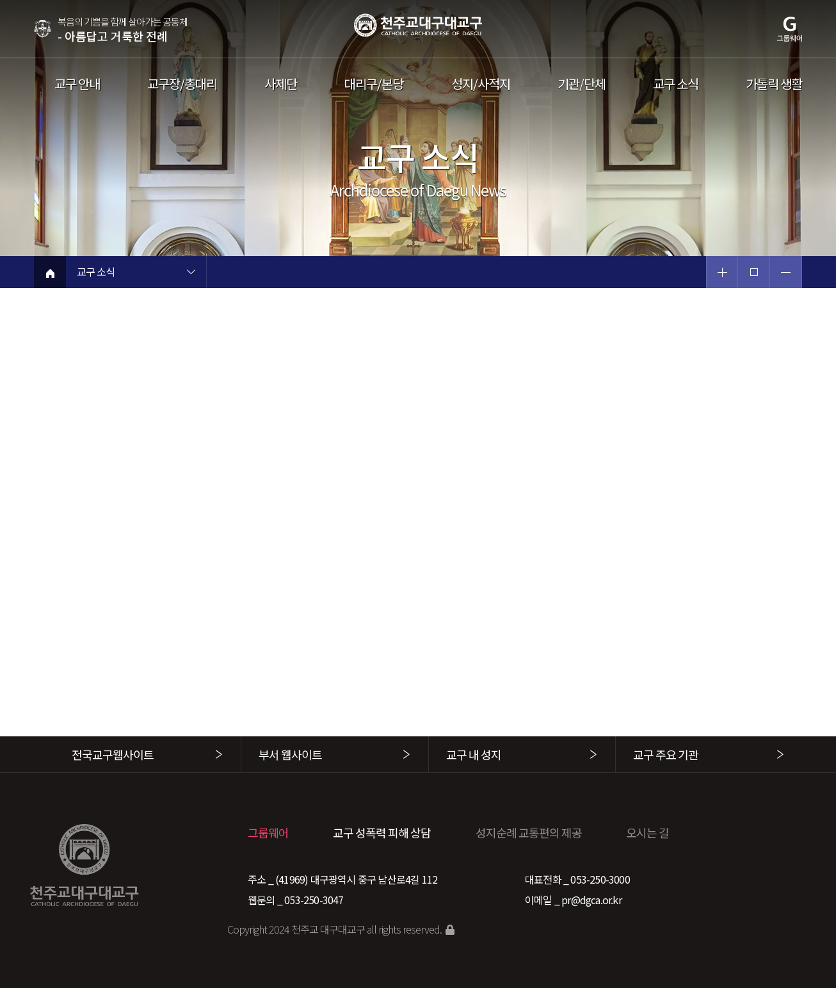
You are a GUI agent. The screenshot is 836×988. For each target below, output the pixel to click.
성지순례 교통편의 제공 (529, 832)
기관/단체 (582, 83)
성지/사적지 (480, 83)
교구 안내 (77, 83)
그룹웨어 (268, 832)
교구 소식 (675, 83)
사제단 (280, 83)
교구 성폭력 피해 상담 (382, 832)
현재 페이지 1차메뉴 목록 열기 (190, 273)
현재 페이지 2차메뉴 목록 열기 (331, 273)
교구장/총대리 (182, 83)
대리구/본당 (373, 83)
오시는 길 (647, 832)
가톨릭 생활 (774, 83)
